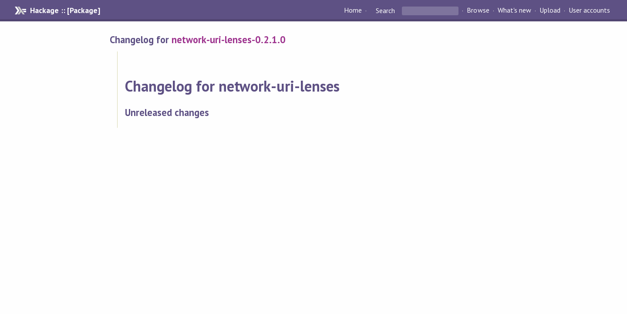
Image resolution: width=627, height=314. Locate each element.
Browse (478, 10)
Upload (549, 10)
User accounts (589, 10)
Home (353, 10)
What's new (514, 10)
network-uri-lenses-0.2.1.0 (229, 39)
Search (385, 10)
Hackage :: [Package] (65, 10)
